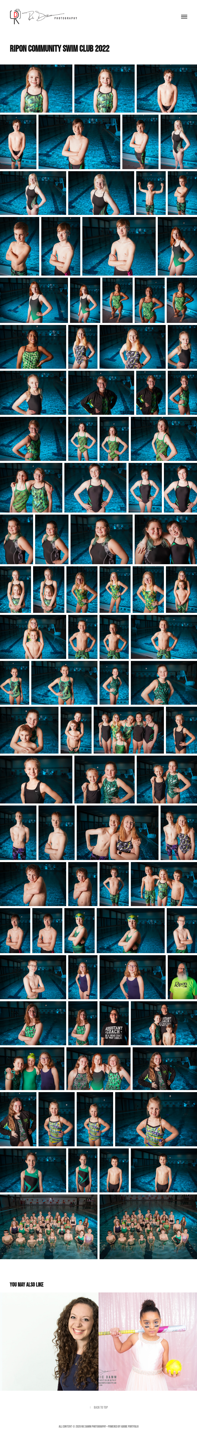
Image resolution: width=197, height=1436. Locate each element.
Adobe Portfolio (130, 1426)
